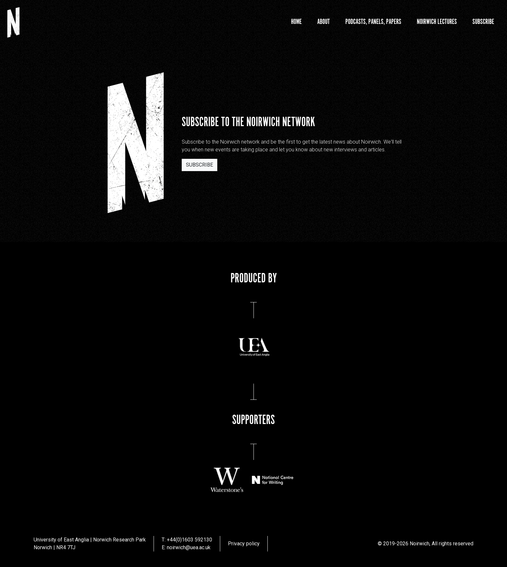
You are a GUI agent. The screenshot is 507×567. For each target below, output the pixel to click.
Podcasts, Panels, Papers (373, 22)
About (323, 22)
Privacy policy (244, 543)
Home (296, 22)
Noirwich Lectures (437, 22)
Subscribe (483, 22)
